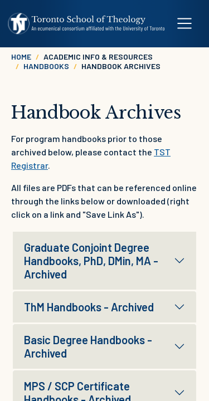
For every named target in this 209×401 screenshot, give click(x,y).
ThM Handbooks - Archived (89, 307)
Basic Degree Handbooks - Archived (88, 346)
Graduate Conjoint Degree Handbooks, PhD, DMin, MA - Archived (91, 261)
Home (21, 56)
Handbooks (46, 66)
